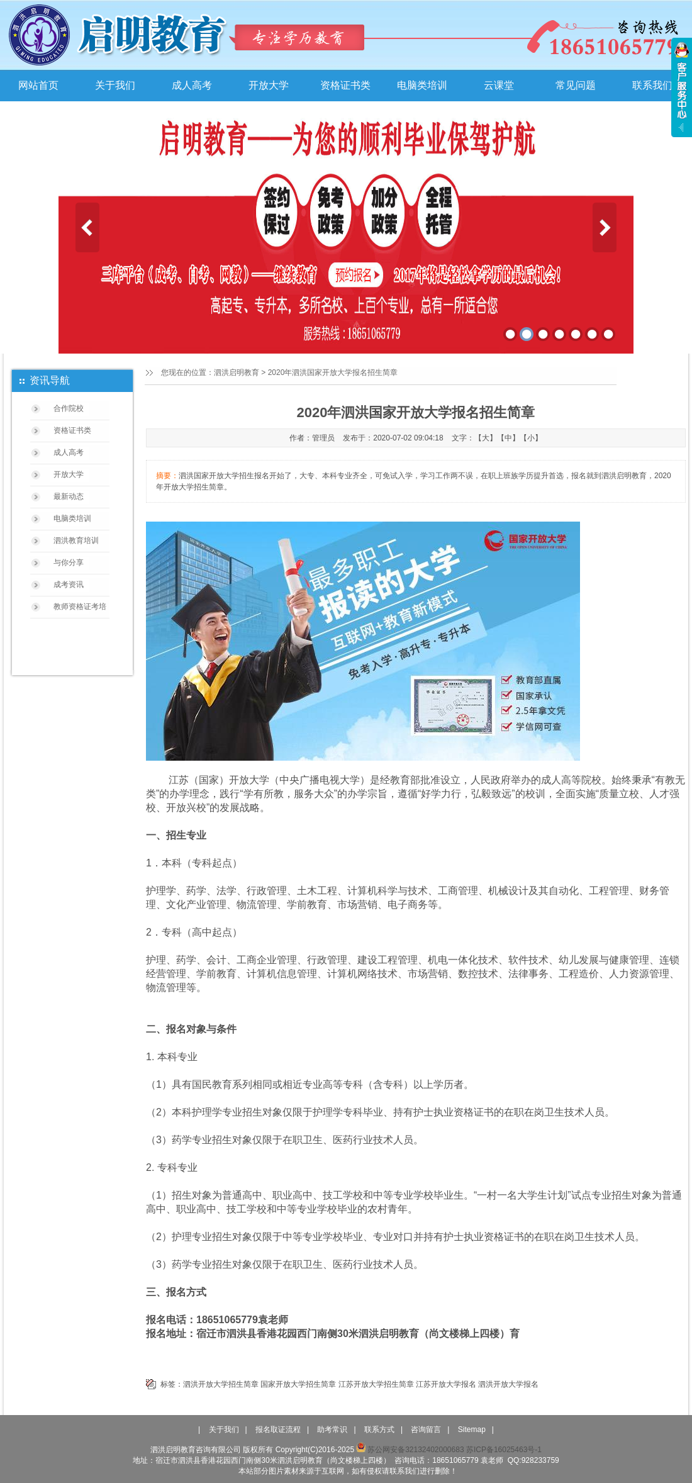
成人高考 (192, 85)
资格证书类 (345, 85)
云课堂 (499, 85)
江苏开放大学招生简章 (376, 1384)
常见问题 (575, 85)
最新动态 (68, 496)
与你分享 (68, 562)
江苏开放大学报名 (446, 1384)
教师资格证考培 (79, 606)
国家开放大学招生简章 (298, 1384)
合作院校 (68, 408)
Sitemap (472, 1429)
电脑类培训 (422, 85)
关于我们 (115, 85)
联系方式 (379, 1429)
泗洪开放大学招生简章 (221, 1384)
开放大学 (268, 85)
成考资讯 (68, 584)
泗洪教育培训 (76, 540)
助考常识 (332, 1429)
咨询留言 (426, 1429)
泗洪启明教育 (236, 372)
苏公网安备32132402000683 (410, 1449)
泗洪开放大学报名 (508, 1384)
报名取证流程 (278, 1429)
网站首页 (38, 85)
